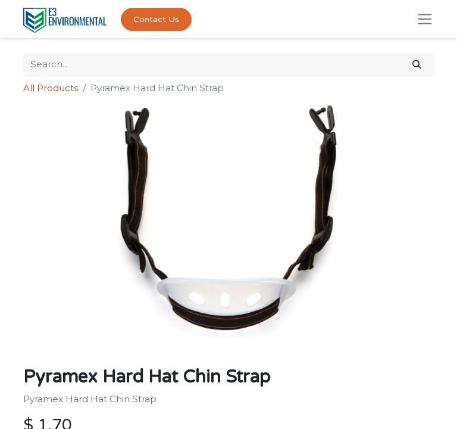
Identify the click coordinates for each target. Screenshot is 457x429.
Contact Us (156, 19)
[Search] (417, 64)
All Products (50, 88)
